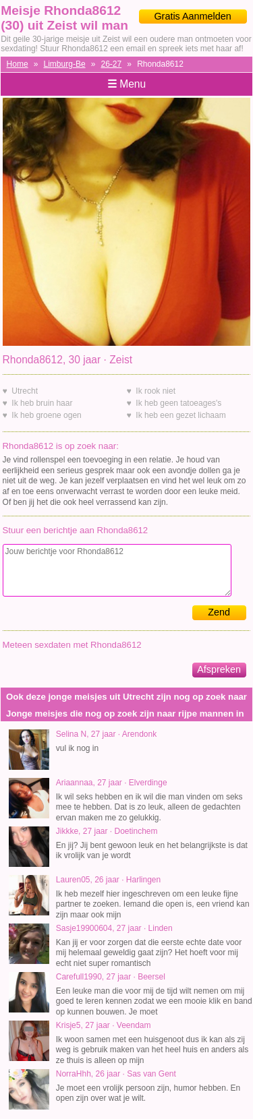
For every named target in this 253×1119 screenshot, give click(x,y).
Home (17, 64)
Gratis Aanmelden (192, 16)
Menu (126, 84)
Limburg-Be (65, 64)
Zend (219, 612)
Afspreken (219, 669)
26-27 (111, 64)
